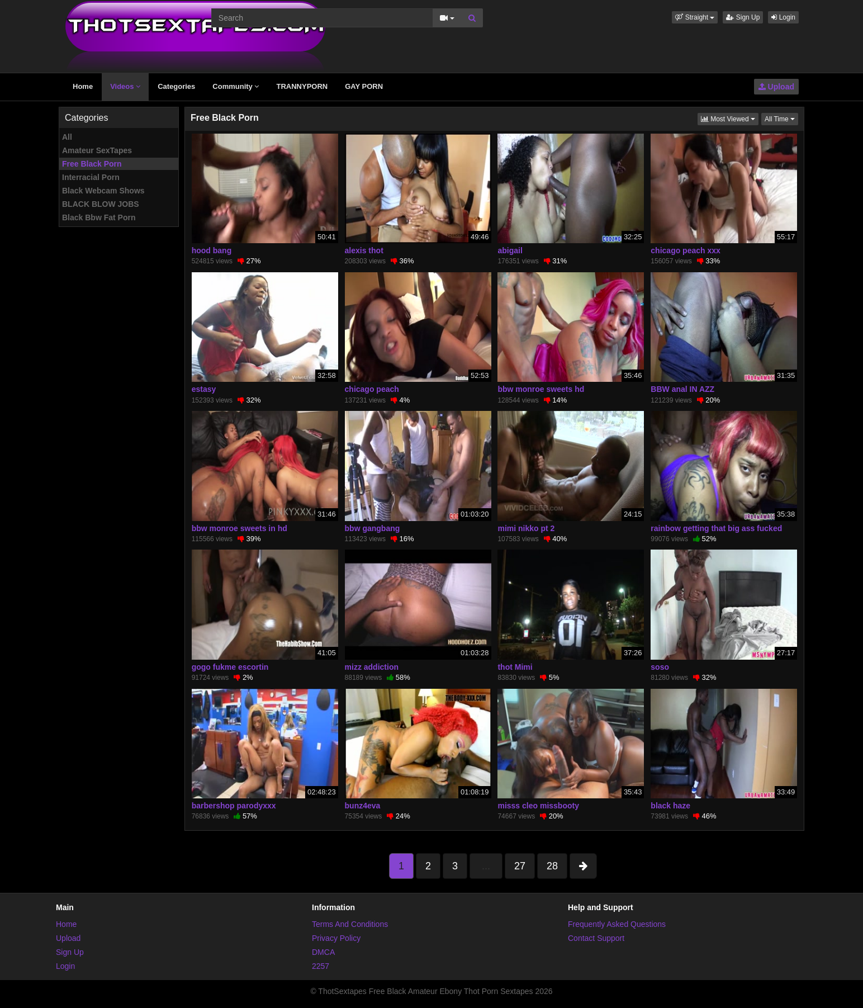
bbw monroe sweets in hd (239, 528)
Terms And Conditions (350, 924)
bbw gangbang (372, 528)
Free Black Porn (92, 163)
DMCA (323, 952)
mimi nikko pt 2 (525, 528)
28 (552, 866)
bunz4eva (363, 805)
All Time (781, 118)
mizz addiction (372, 666)
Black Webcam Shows (103, 190)
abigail (509, 250)
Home (83, 86)
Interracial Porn (91, 177)
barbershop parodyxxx (234, 805)
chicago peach (372, 389)
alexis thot (364, 250)
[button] (695, 17)
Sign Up (743, 17)
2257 (320, 966)
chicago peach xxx (685, 250)
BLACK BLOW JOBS (100, 204)
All (67, 136)
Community (235, 86)
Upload (776, 86)
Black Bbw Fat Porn (98, 217)
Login (783, 17)
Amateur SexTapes (97, 150)
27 (519, 866)
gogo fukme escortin (230, 666)
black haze (670, 805)
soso (660, 666)
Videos (125, 86)
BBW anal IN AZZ (682, 389)
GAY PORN (364, 86)
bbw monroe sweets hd (540, 389)
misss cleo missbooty (538, 805)
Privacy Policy (336, 938)
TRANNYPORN (302, 86)
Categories (176, 86)
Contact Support (596, 938)
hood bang (212, 250)
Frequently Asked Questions (617, 924)
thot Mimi (514, 666)
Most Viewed (729, 118)
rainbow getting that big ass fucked (716, 528)
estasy (204, 389)
